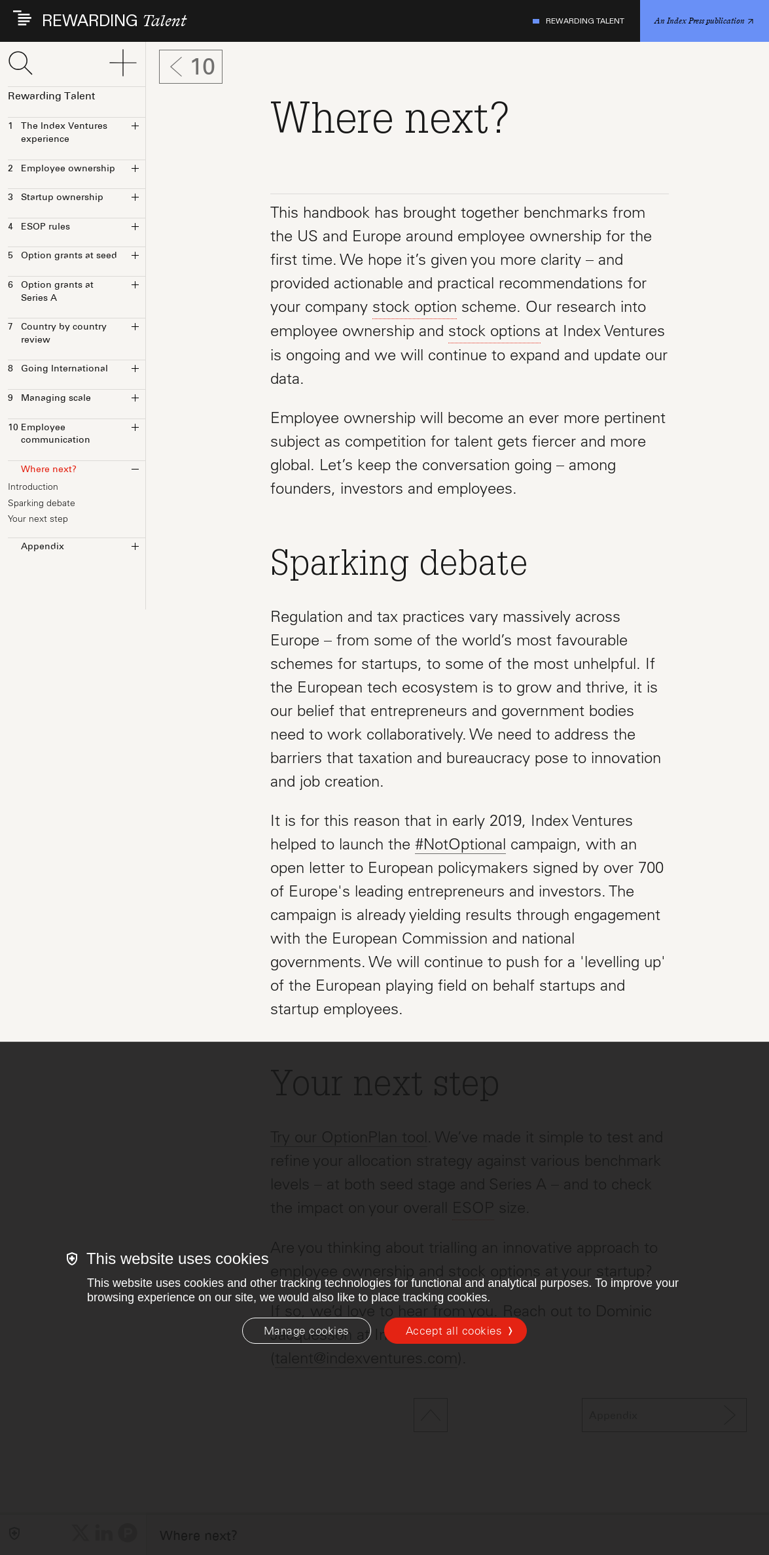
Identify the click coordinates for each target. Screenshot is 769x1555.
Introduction (33, 486)
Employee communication (49, 434)
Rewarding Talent (578, 21)
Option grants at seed (62, 256)
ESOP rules (39, 227)
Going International (58, 369)
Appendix (36, 547)
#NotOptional (460, 843)
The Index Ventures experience (57, 133)
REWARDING (114, 21)
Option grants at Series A (51, 292)
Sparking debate (41, 503)
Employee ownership (61, 169)
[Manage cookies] (306, 1331)
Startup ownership (55, 198)
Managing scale (49, 398)
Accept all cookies (454, 1330)
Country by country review (57, 334)
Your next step (38, 518)
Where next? (42, 470)
